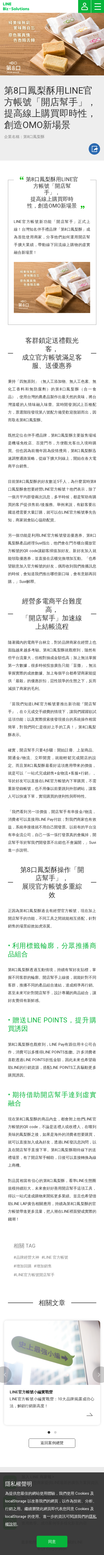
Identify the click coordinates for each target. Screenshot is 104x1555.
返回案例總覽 (52, 1443)
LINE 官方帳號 (56, 1257)
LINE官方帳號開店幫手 (35, 1275)
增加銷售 (44, 1266)
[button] (49, 1432)
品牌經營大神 (27, 1257)
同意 (52, 1541)
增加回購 (24, 1266)
